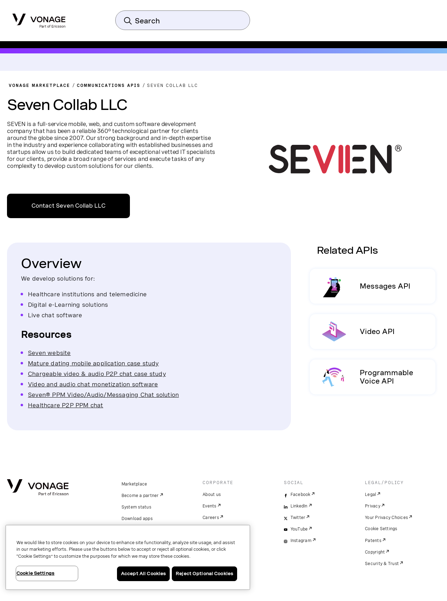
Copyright (375, 552)
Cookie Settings (381, 528)
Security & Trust (382, 563)
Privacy (372, 506)
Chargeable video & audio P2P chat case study (97, 373)
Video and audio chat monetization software (93, 384)
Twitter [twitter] (298, 517)
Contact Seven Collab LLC (68, 205)
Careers (211, 517)
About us (212, 494)
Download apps (137, 518)
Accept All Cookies (143, 573)
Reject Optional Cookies (204, 573)
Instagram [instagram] (301, 540)
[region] (128, 557)
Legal (370, 494)
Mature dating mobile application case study (93, 363)
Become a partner (140, 495)
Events (210, 506)
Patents (373, 540)
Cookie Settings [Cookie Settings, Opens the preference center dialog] (35, 573)
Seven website (49, 352)
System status (136, 507)
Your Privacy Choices (386, 517)
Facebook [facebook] (300, 494)
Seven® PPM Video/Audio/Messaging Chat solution (103, 394)
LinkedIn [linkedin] (299, 506)
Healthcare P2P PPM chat (65, 405)
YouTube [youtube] (299, 529)
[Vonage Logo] (39, 18)
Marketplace (134, 484)
